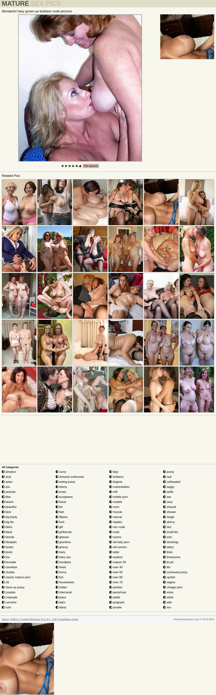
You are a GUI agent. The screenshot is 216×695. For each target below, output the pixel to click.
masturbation (119, 486)
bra (6, 557)
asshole (8, 491)
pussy (168, 471)
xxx (167, 607)
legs (113, 471)
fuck (60, 522)
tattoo (168, 547)
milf (113, 491)
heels (61, 567)
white (168, 597)
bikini (7, 527)
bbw (6, 496)
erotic (61, 491)
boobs (7, 547)
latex (60, 602)
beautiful (9, 506)
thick (168, 552)
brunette (9, 562)
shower (169, 511)
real (167, 476)
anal (6, 476)
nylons (115, 537)
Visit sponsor (91, 165)
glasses (62, 537)
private (115, 607)
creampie (9, 597)
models (115, 501)
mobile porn (118, 496)
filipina (62, 517)
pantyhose (117, 592)
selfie (168, 491)
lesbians (116, 476)
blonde (8, 537)
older (114, 552)
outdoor (116, 557)
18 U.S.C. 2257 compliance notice (59, 619)
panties (115, 587)
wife (167, 602)
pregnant (116, 602)
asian (7, 481)
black (7, 532)
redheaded (172, 481)
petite (114, 597)
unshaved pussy (175, 572)
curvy (61, 471)
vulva (168, 592)
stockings (171, 542)
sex (167, 496)
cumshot (9, 602)
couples (8, 592)
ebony (61, 486)
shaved (169, 506)
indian (61, 587)
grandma (63, 542)
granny (62, 547)
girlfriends (64, 532)
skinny (169, 522)
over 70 (116, 582)
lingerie (115, 481)
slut (167, 527)
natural (115, 517)
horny (61, 572)
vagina (169, 582)
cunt (6, 607)
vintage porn (173, 587)
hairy (61, 552)
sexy (168, 501)
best (6, 511)
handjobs (63, 562)
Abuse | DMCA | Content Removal (21, 619)
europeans (64, 496)
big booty (9, 517)
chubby (8, 572)
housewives (65, 582)
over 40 (116, 567)
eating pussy (65, 481)
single (168, 517)
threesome (171, 557)
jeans (61, 597)
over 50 (116, 572)
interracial (64, 592)
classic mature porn (16, 577)
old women (118, 547)
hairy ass (63, 557)
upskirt (169, 577)
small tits (170, 532)
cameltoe (9, 567)
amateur (9, 471)
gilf (59, 527)
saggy (168, 486)
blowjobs (9, 542)
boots (7, 552)
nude (114, 532)
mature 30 (117, 562)
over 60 (116, 577)
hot (59, 577)
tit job (168, 562)
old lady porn (119, 542)
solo (167, 537)
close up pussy (13, 587)
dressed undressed (70, 476)
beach (7, 501)
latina (61, 607)
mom (114, 506)
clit (5, 582)
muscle (115, 511)
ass (6, 486)
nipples (115, 522)
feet (60, 511)
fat (59, 506)
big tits (8, 522)
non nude (117, 527)
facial (61, 501)
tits (166, 567)
